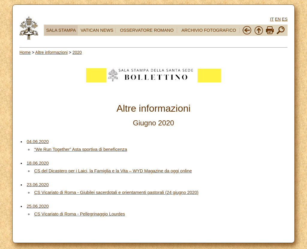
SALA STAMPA (61, 30)
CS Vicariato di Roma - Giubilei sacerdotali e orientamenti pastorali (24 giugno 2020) (116, 192)
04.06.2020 (38, 141)
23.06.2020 (38, 184)
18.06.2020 (38, 163)
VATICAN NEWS (97, 30)
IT (272, 19)
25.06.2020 (38, 206)
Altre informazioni (51, 52)
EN (278, 19)
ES (285, 19)
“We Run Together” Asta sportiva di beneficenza (80, 149)
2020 (77, 52)
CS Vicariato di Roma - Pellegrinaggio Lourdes (79, 214)
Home (25, 52)
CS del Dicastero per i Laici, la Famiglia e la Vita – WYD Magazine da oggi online (113, 170)
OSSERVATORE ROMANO (147, 30)
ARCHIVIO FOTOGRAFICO (208, 30)
